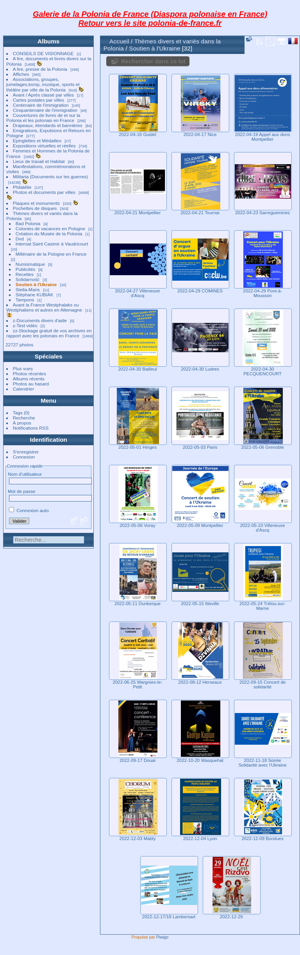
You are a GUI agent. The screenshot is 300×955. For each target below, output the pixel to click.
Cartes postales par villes (38, 99)
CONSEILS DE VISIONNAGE (43, 53)
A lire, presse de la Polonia (40, 69)
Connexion (24, 456)
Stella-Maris (28, 289)
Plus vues (23, 368)
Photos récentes (29, 373)
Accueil (119, 41)
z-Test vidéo (25, 325)
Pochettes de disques (35, 208)
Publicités (25, 269)
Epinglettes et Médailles (37, 140)
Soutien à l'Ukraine (36, 284)
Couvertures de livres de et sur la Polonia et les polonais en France (43, 118)
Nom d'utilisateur (25, 474)
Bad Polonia (28, 223)
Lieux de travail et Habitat (39, 161)
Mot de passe (22, 491)
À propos (22, 422)
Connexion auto (29, 510)
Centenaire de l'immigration (41, 105)
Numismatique (30, 264)
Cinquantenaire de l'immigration (45, 110)
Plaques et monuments (36, 203)
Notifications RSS (31, 427)
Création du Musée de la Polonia (49, 233)
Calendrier (23, 388)
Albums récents (29, 378)
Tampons (25, 299)
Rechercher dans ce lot (153, 61)
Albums (48, 41)
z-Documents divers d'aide (40, 320)
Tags (18, 412)
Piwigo (162, 937)
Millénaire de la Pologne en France (51, 253)
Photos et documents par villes (44, 192)
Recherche (24, 417)
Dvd (20, 238)
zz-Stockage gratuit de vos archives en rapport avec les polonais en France (49, 333)
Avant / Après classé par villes (43, 94)
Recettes (25, 274)
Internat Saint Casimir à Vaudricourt (52, 243)
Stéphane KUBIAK (35, 294)
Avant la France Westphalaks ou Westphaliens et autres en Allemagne (44, 307)
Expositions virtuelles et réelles (44, 145)
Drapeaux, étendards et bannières (47, 125)
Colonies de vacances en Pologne (50, 228)
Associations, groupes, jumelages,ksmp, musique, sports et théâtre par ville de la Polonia (43, 84)
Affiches (21, 74)
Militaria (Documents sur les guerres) (50, 176)
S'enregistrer (26, 451)
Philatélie (22, 187)
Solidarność (27, 279)
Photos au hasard (31, 383)
